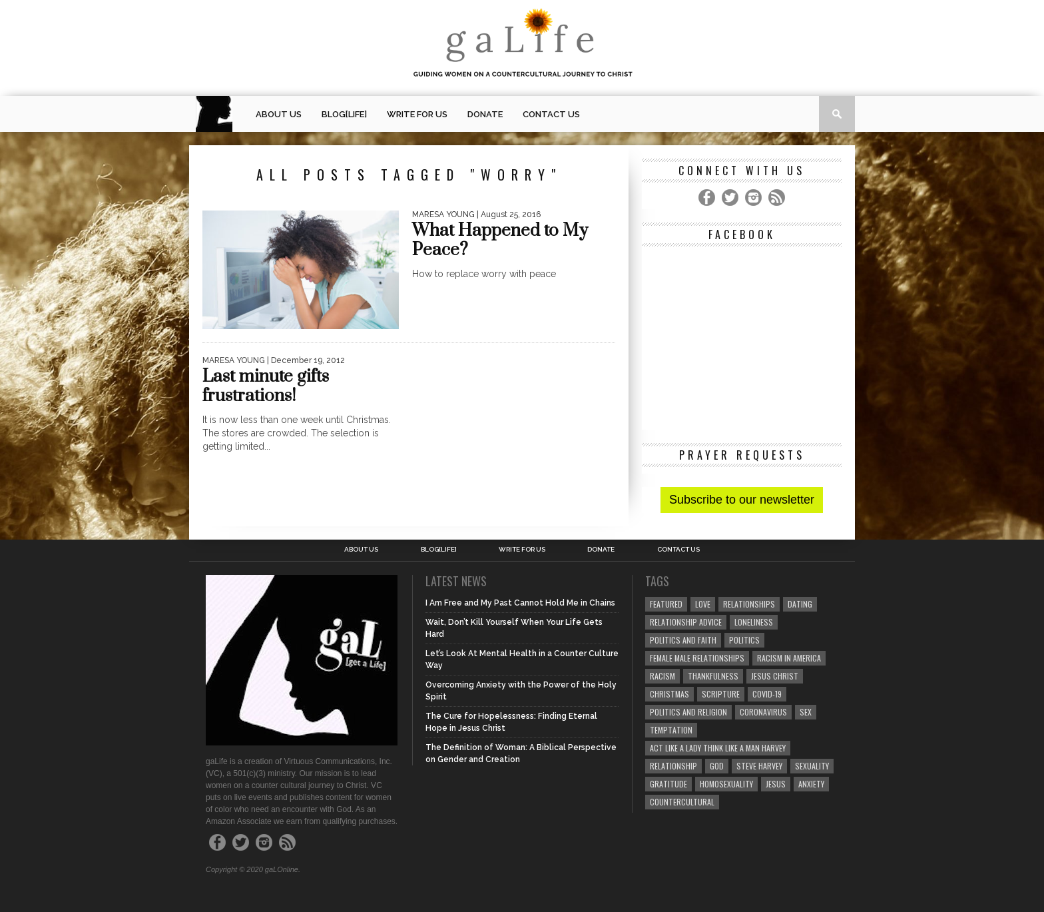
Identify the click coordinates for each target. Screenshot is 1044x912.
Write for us (417, 114)
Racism (662, 676)
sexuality (812, 765)
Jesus (776, 783)
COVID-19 (767, 693)
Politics (744, 640)
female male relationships (697, 658)
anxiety (811, 783)
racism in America (789, 658)
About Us (279, 114)
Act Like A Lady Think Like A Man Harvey (718, 747)
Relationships (749, 604)
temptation (671, 729)
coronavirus (763, 711)
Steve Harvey (759, 765)
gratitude (668, 783)
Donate (485, 114)
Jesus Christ (774, 676)
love (702, 604)
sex (806, 711)
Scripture (721, 693)
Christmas (669, 693)
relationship (673, 765)
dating (800, 604)
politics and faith (683, 640)
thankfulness (713, 676)
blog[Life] (344, 114)
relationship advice (686, 622)
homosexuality (726, 783)
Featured (666, 604)
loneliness (753, 622)
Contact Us (551, 114)
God (717, 765)
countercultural (682, 801)
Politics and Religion (688, 711)
